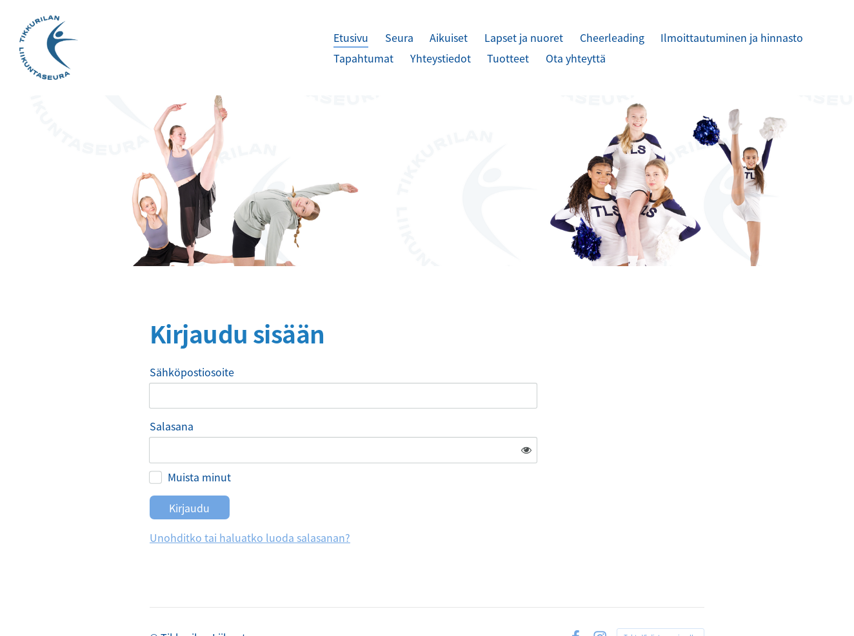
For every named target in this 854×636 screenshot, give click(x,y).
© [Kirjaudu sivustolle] (155, 599)
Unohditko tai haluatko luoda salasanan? (373, 499)
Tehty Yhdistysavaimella (660, 599)
